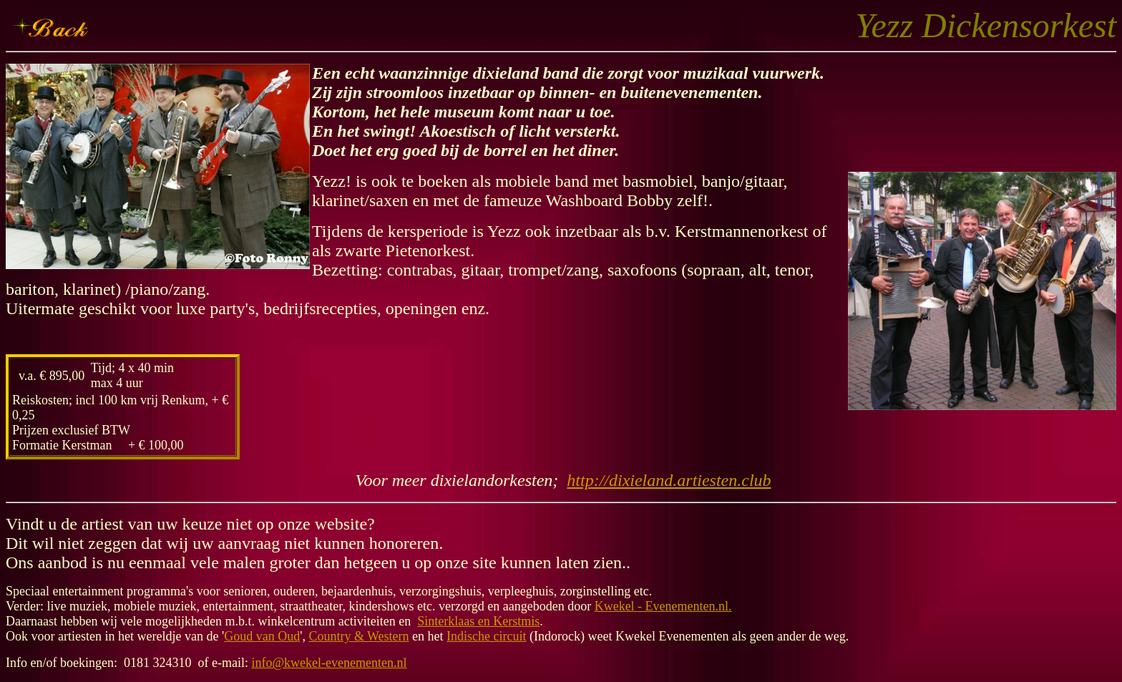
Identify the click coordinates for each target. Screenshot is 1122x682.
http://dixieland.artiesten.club (669, 480)
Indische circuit (486, 636)
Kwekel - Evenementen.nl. (663, 606)
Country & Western (358, 636)
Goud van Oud (262, 636)
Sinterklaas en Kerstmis (478, 621)
